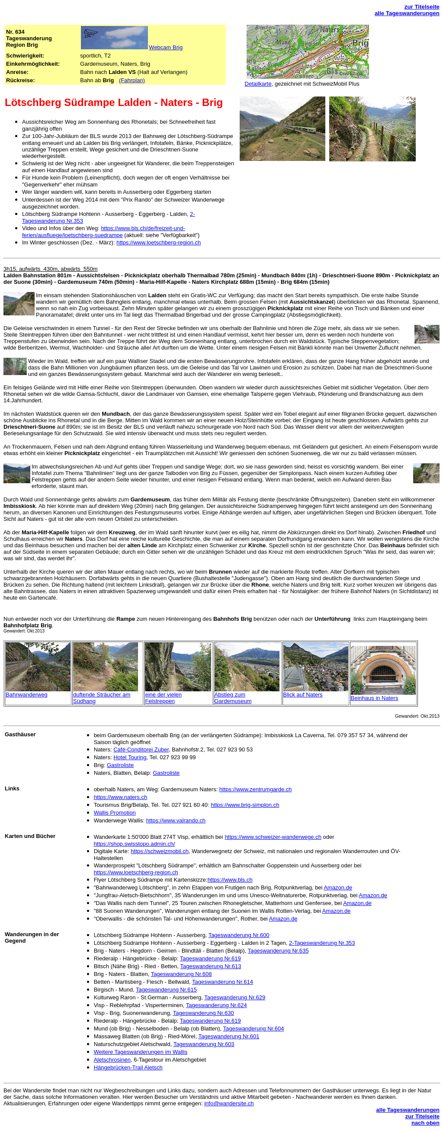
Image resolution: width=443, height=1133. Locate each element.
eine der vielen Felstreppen (163, 697)
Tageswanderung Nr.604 (253, 1028)
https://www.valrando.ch (175, 820)
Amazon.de (338, 887)
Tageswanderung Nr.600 (239, 935)
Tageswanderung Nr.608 (181, 974)
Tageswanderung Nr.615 (166, 989)
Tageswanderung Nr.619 (210, 958)
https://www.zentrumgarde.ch (255, 789)
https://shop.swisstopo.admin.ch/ (134, 844)
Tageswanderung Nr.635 (278, 950)
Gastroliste (120, 765)
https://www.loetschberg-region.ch (158, 242)
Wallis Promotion (115, 812)
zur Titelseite (422, 6)
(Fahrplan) (132, 80)
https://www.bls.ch (230, 879)
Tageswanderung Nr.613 (210, 966)
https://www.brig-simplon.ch (245, 805)
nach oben (425, 1123)
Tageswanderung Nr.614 (222, 982)
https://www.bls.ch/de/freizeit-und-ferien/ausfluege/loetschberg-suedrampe (103, 231)
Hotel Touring (129, 757)
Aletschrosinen (112, 1059)
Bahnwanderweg (27, 694)
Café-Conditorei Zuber (141, 749)
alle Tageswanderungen (407, 13)
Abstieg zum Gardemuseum (233, 697)
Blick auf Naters (303, 694)
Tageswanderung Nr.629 (234, 997)
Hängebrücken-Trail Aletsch (128, 1067)
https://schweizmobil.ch (160, 851)
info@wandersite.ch (229, 1103)
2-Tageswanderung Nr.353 (322, 943)
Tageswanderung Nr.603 (203, 1044)
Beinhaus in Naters (374, 698)
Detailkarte (258, 83)
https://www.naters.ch (121, 797)
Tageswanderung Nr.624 (216, 1005)
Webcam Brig (166, 47)
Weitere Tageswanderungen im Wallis (141, 1052)
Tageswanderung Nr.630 (203, 1013)
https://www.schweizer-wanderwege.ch (273, 837)
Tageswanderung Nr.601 (228, 1036)
